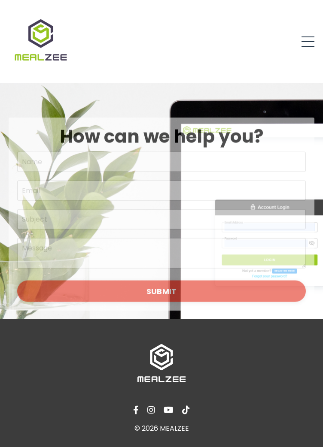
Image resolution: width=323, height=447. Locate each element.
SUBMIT (161, 292)
